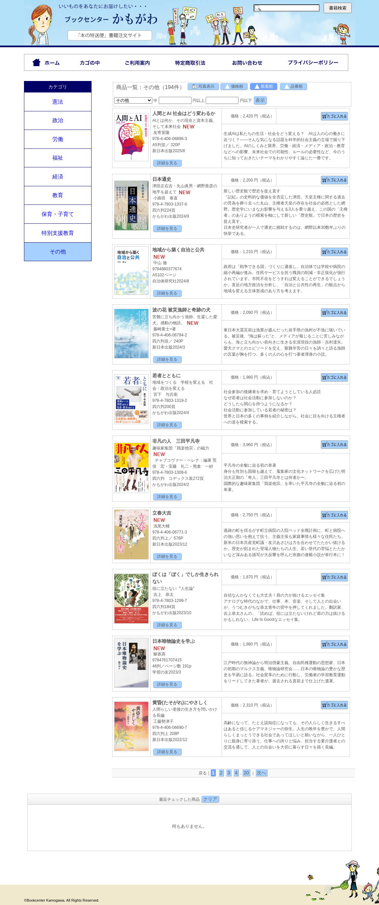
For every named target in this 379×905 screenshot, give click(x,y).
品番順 (293, 86)
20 (246, 772)
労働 (57, 139)
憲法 (57, 102)
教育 (57, 195)
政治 (57, 120)
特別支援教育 (58, 233)
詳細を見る (167, 163)
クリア (210, 799)
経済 (57, 177)
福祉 (57, 158)
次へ (261, 772)
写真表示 (203, 86)
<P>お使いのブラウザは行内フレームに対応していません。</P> (189, 827)
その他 (58, 251)
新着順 (263, 86)
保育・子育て (58, 214)
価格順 (233, 86)
